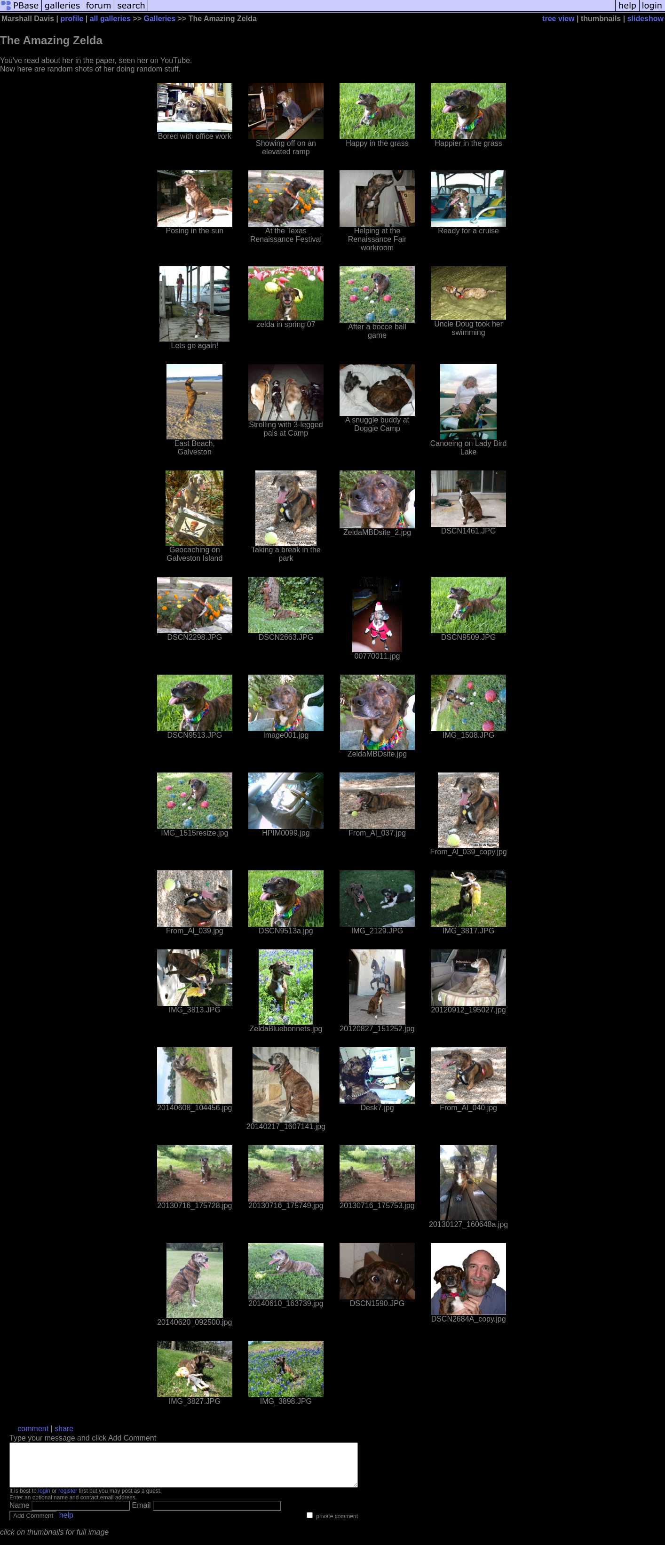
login (44, 1499)
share (64, 1429)
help (66, 1524)
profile (71, 19)
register (67, 1499)
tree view (558, 19)
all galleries (110, 19)
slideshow (645, 19)
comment (32, 1429)
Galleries (159, 19)
